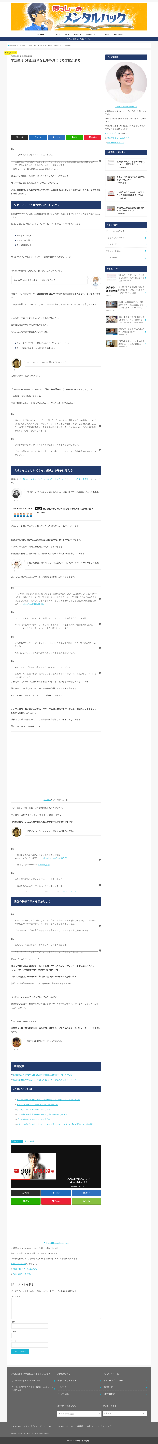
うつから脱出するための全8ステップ (27, 1381)
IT (49, 34)
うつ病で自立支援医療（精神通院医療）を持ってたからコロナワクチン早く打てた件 (125, 291)
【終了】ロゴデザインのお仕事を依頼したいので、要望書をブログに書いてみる (125, 320)
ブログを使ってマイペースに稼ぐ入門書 (33, 1119)
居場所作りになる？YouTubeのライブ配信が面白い (125, 332)
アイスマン (47, 800)
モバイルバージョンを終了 (79, 1440)
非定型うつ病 (18, 1141)
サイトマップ (106, 1426)
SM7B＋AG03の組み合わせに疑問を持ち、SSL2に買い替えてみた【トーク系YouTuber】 (124, 306)
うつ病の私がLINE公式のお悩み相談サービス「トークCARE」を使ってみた (48, 1100)
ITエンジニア (111, 244)
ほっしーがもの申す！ (115, 231)
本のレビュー (90, 34)
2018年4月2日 (44, 865)
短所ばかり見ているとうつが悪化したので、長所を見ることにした (125, 278)
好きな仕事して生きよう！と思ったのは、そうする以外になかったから (45, 1080)
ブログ (67, 34)
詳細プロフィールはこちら (25, 1269)
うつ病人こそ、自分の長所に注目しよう (33, 1109)
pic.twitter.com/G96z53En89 (55, 858)
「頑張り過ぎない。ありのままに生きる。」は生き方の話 (125, 344)
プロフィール (104, 34)
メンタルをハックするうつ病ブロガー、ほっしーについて (32, 1426)
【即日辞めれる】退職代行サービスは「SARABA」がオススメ (43, 1114)
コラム (57, 34)
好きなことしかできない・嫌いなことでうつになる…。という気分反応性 (55, 479)
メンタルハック (29, 1433)
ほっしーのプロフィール (113, 1381)
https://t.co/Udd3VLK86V (33, 604)
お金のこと (77, 34)
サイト (13, 1341)
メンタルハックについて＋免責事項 (70, 1426)
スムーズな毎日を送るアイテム (79, 39)
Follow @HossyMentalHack (56, 1243)
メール (13, 1332)
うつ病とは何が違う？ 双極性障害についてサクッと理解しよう (32, 1388)
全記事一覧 (108, 1387)
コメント (15, 1296)
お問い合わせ (118, 34)
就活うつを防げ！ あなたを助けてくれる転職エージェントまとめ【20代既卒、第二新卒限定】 (56, 1124)
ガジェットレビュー (114, 251)
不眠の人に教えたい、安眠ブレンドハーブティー (37, 1105)
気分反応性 (30, 1141)
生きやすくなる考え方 (115, 238)
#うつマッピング (18, 1263)
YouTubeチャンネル (22, 1274)
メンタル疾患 (39, 34)
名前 (13, 1322)
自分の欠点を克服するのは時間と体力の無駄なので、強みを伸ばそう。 (45, 1075)
